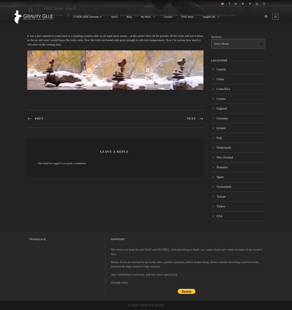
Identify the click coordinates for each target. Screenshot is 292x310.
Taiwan (221, 196)
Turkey (221, 206)
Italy (219, 137)
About (114, 17)
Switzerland (224, 186)
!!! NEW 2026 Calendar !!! (87, 17)
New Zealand (225, 157)
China (220, 79)
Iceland (221, 128)
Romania (222, 167)
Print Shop (187, 17)
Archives (216, 36)
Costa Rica (223, 89)
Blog (129, 17)
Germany (222, 118)
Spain (220, 177)
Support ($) (209, 17)
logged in (58, 163)
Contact (168, 17)
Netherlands (224, 147)
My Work (146, 17)
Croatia (221, 98)
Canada (221, 69)
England (222, 108)
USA (220, 216)
